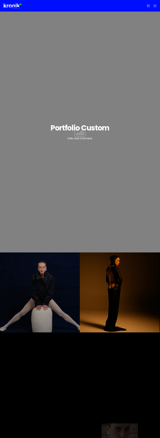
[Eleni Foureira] (120, 292)
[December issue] (40, 292)
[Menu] (153, 6)
